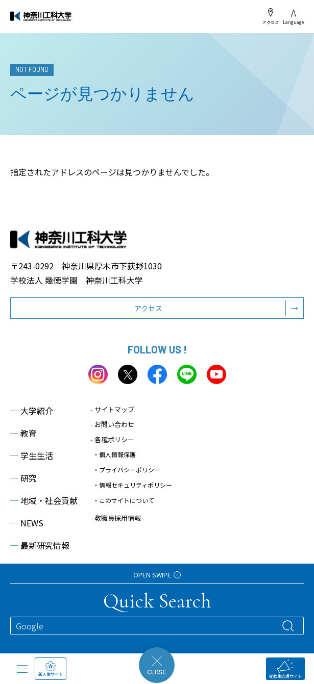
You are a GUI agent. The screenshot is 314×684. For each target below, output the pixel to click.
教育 (23, 433)
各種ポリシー (112, 439)
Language (293, 17)
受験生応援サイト (285, 669)
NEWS (26, 523)
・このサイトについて (123, 500)
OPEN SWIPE (157, 574)
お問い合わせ (112, 424)
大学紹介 (31, 410)
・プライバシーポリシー (126, 469)
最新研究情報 (39, 545)
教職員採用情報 (115, 518)
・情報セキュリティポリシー (132, 484)
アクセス (270, 16)
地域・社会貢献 (44, 500)
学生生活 (31, 455)
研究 (23, 478)
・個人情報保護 (114, 454)
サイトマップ (112, 409)
